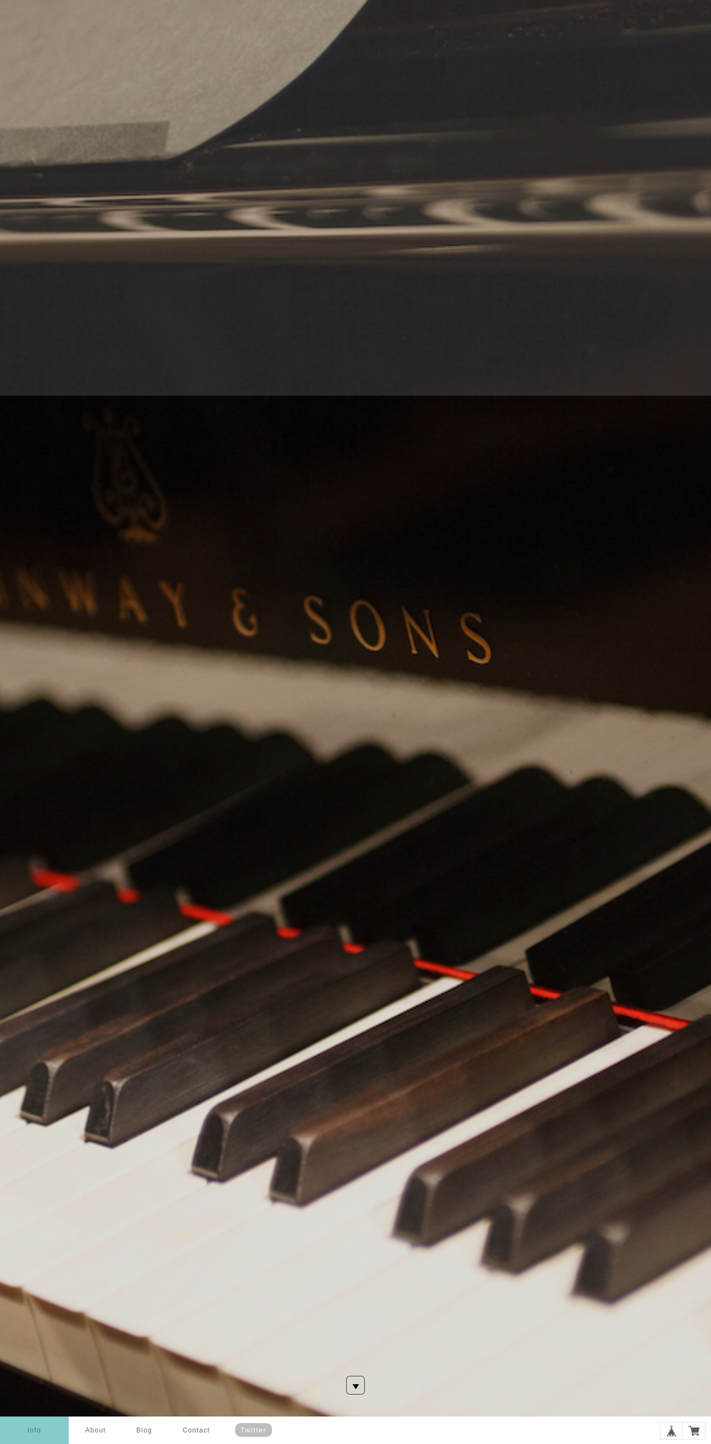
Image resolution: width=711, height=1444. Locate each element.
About (95, 1430)
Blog (144, 1430)
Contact (196, 1430)
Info (34, 1430)
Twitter (253, 1430)
